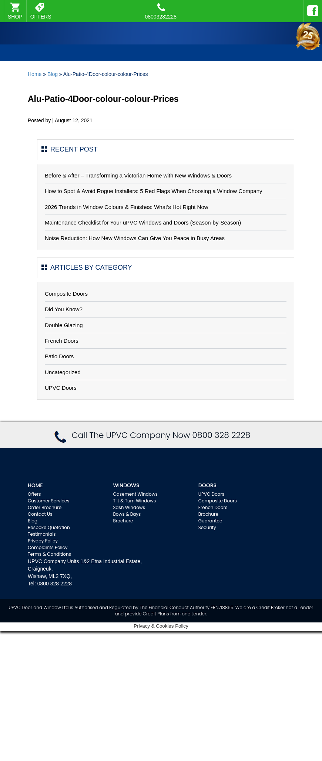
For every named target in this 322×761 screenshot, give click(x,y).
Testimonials (42, 534)
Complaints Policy (48, 547)
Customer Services (48, 501)
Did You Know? (64, 309)
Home (34, 74)
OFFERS (40, 17)
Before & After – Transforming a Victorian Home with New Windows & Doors (138, 175)
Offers (34, 494)
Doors (207, 485)
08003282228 (161, 11)
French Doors (61, 341)
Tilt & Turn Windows (134, 501)
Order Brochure (44, 507)
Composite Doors (66, 293)
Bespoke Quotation (49, 527)
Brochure (123, 521)
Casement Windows (135, 494)
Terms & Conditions (49, 554)
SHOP (15, 17)
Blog (52, 74)
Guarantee (210, 521)
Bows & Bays (127, 514)
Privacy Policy (43, 541)
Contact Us (40, 514)
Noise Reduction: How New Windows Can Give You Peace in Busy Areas (135, 238)
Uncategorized (63, 372)
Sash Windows (129, 507)
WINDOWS (126, 485)
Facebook (311, 7)
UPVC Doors (61, 388)
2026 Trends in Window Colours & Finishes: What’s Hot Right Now (126, 207)
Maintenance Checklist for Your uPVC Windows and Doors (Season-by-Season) (143, 222)
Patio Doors (59, 356)
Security (207, 527)
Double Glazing (64, 325)
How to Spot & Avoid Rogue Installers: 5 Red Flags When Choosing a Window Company (153, 191)
